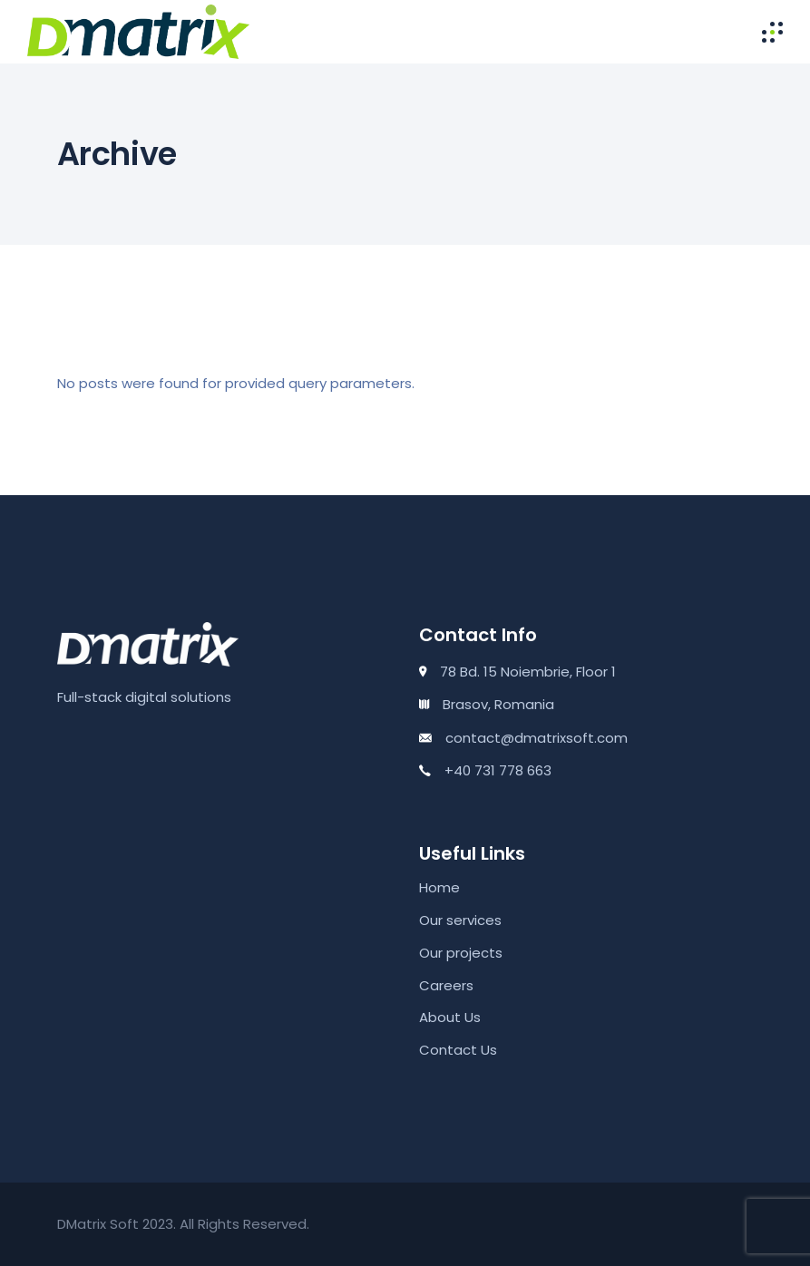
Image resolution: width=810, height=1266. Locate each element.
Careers (446, 985)
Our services (460, 920)
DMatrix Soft (98, 1223)
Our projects (461, 952)
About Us (450, 1017)
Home (439, 887)
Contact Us (458, 1049)
